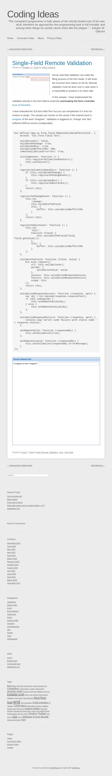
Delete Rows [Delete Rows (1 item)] (39, 689)
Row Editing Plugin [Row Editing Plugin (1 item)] (42, 711)
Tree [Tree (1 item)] (48, 714)
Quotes (10, 747)
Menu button (12, 499)
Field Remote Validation (47, 452)
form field (68, 452)
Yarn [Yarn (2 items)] (23, 719)
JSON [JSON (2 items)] (17, 705)
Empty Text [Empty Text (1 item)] (28, 695)
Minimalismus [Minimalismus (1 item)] (32, 706)
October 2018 (13, 565)
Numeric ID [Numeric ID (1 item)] (20, 709)
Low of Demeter (21, 105)
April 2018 (11, 577)
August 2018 (12, 568)
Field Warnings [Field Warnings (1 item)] (28, 698)
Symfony (10, 623)
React (9, 617)
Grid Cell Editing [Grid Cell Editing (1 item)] (26, 703)
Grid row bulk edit (14, 496)
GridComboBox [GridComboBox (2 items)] (40, 702)
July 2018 (11, 571)
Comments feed (13, 664)
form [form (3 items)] (37, 697)
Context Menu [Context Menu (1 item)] (24, 689)
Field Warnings (98, 49)
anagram (16, 119)
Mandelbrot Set (13, 509)
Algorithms (11, 602)
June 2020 (11, 546)
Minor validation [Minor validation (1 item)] (42, 706)
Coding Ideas (33, 14)
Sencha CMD (12, 620)
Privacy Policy (54, 38)
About (41, 38)
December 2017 (13, 583)
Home (10, 38)
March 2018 (12, 580)
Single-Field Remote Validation (52, 63)
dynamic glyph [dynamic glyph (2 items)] (14, 691)
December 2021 (13, 543)
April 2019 (11, 555)
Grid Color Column (15, 502)
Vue (8, 630)
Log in (9, 658)
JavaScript (11, 614)
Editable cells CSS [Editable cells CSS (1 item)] (43, 692)
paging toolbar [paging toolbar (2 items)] (32, 708)
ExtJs (24, 452)
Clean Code (12, 605)
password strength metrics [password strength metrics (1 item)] (22, 711)
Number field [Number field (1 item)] (11, 709)
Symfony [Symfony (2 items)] (33, 713)
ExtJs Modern (13, 611)
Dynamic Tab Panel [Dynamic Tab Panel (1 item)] (29, 692)
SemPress (76, 768)
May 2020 (11, 549)
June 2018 (11, 574)
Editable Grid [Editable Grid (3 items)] (15, 694)
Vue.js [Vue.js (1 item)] (20, 717)
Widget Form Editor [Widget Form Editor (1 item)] (14, 720)
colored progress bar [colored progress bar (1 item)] (40, 686)
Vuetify (10, 633)
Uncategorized (13, 627)
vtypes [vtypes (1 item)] (9, 717)
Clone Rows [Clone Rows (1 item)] (28, 686)
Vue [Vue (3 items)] (14, 716)
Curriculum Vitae (25, 38)
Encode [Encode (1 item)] (35, 695)
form (61, 452)
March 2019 (12, 559)
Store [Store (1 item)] (26, 714)
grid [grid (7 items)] (16, 702)
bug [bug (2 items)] (9, 685)
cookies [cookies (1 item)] (32, 689)
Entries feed (12, 661)
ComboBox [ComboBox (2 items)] (13, 688)
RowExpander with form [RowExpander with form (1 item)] (15, 714)
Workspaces (12, 639)
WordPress (54, 768)
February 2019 (13, 562)
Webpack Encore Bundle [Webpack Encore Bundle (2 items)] (36, 716)
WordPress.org (13, 667)
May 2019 (11, 552)
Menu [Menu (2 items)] (24, 705)
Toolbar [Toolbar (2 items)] (42, 713)
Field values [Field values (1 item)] (18, 698)
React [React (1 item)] (34, 711)
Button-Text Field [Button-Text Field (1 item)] (17, 686)
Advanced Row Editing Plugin (19, 49)
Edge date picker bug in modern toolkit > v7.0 (26, 505)
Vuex (9, 636)
